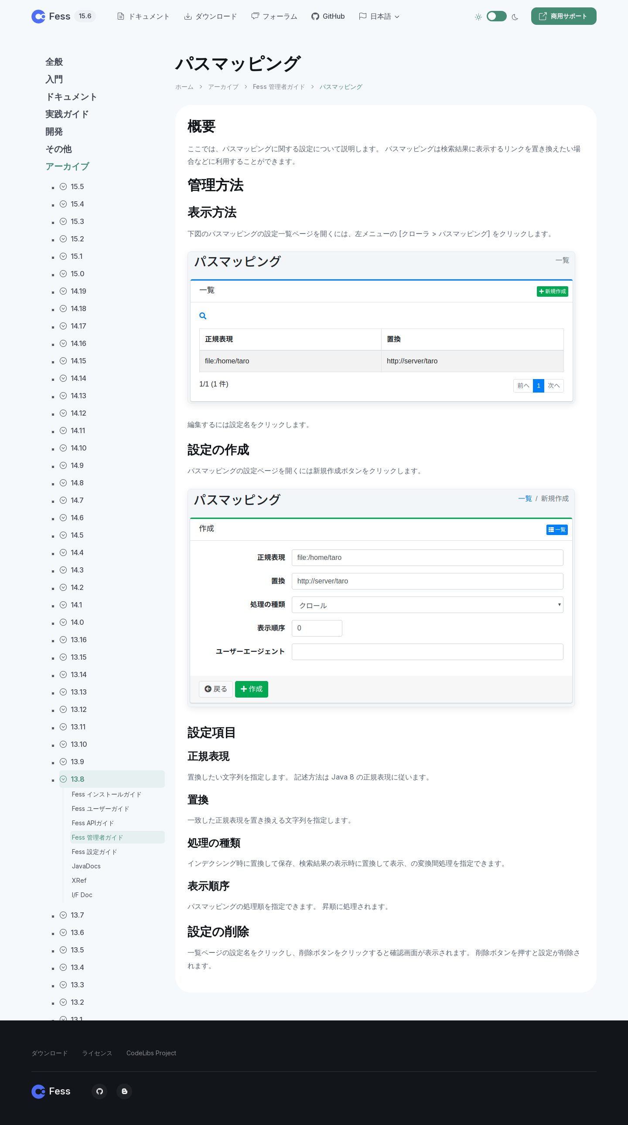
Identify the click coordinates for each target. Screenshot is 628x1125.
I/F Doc (82, 894)
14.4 (71, 552)
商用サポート (563, 16)
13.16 (73, 639)
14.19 (72, 291)
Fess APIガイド (93, 823)
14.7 (71, 500)
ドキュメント (71, 96)
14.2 (71, 587)
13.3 (71, 984)
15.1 (70, 256)
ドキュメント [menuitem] (143, 16)
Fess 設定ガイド (94, 851)
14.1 (70, 604)
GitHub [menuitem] (328, 16)
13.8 (72, 779)
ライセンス (97, 1053)
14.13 (72, 395)
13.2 (71, 1002)
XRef (79, 880)
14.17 (72, 326)
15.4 (71, 204)
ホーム (184, 86)
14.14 (72, 378)
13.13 (73, 692)
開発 (54, 131)
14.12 (72, 413)
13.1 (70, 1019)
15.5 (71, 186)
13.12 (73, 709)
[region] (98, 582)
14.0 (71, 622)
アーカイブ (67, 166)
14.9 (71, 465)
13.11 (72, 726)
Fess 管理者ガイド (97, 837)
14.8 (71, 482)
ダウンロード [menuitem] (210, 16)
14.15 (72, 360)
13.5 (71, 949)
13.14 (73, 674)
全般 (54, 62)
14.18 (72, 308)
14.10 (73, 448)
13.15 (73, 657)
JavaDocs (86, 866)
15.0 (72, 273)
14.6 (71, 517)
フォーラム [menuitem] (274, 16)
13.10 (73, 744)
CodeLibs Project (151, 1053)
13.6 (71, 932)
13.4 (71, 967)
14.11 (72, 430)
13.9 (71, 761)
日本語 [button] (375, 16)
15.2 (71, 238)
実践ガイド (67, 114)
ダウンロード (49, 1053)
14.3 (71, 570)
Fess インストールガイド (107, 794)
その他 (58, 149)
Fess (63, 16)
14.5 (71, 535)
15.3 (71, 221)
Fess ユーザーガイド (101, 808)
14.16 (72, 343)
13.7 (71, 915)
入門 (54, 79)
